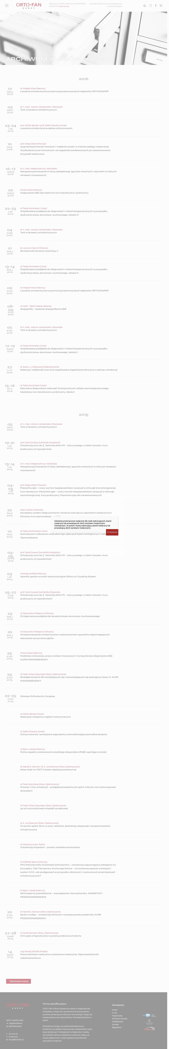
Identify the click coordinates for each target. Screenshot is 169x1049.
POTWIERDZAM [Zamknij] (112, 532)
